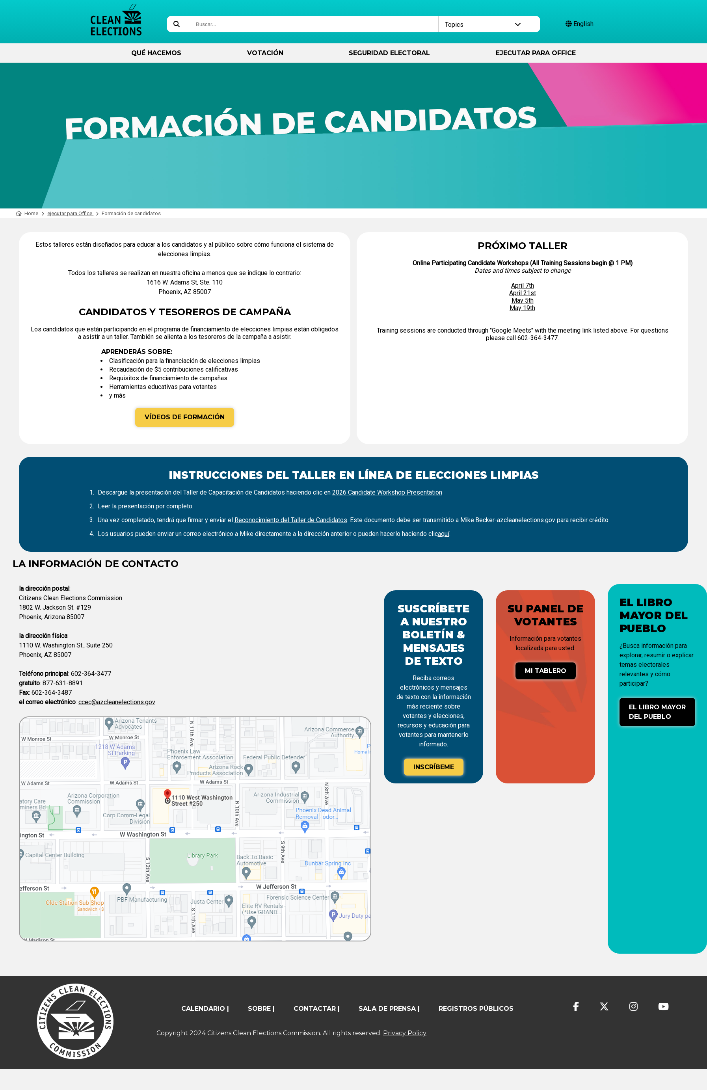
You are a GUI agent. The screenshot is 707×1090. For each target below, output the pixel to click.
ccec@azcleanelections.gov (116, 702)
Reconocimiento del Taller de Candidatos (290, 520)
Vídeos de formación (185, 417)
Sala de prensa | (389, 1008)
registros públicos (476, 1008)
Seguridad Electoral (389, 53)
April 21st (522, 293)
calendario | (205, 1008)
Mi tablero (545, 671)
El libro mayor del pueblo (657, 711)
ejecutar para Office (536, 53)
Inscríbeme (433, 767)
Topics (483, 24)
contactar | (317, 1008)
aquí (443, 534)
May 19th (522, 308)
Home (27, 213)
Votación (265, 53)
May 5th (523, 300)
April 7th (522, 285)
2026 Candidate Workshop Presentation (387, 492)
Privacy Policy (404, 1033)
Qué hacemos (156, 53)
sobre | (261, 1008)
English (580, 24)
